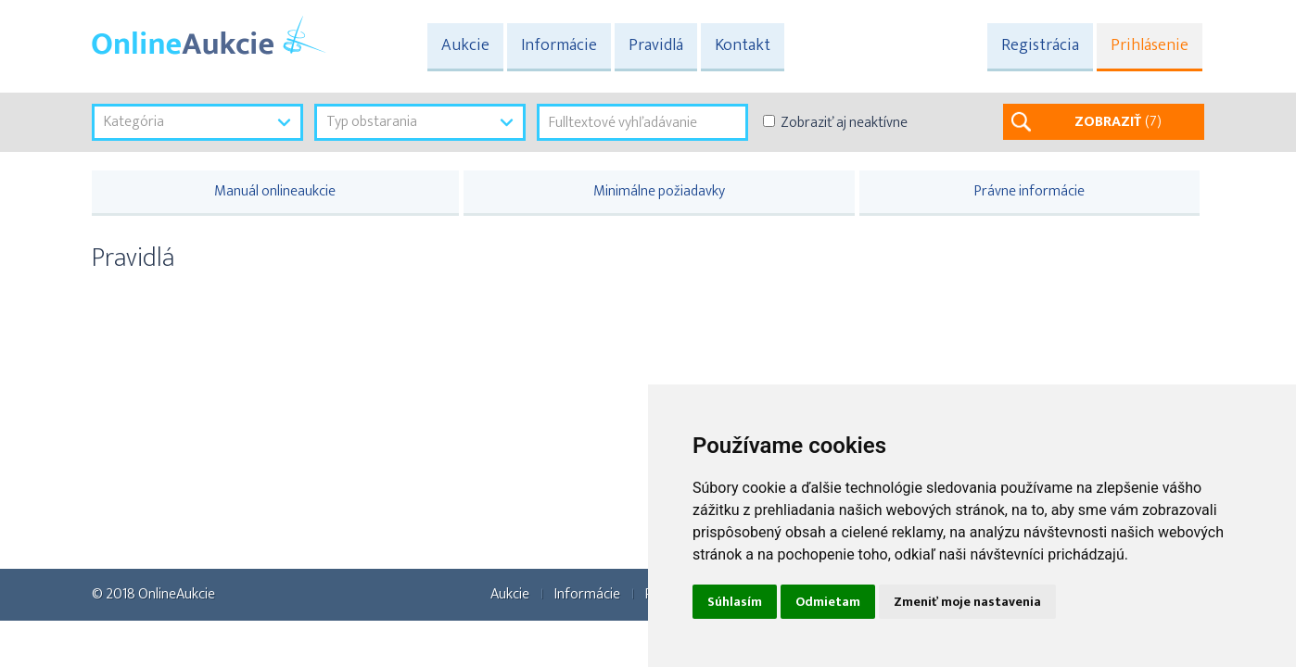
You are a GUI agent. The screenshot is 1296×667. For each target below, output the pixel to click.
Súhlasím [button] (734, 601)
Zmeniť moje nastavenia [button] (967, 601)
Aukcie (465, 45)
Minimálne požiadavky (659, 191)
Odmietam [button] (827, 601)
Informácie (559, 45)
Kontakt (742, 45)
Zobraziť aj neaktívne (844, 122)
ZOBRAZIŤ (1118, 121)
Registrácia (1040, 45)
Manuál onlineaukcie (275, 191)
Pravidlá (656, 45)
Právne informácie (1029, 191)
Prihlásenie (1149, 45)
